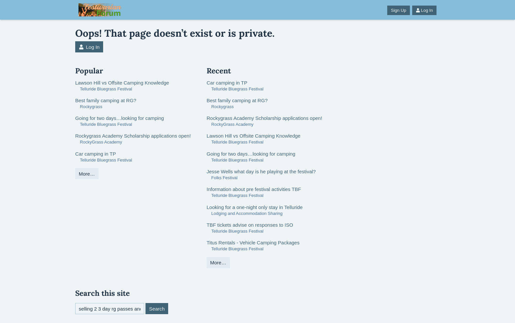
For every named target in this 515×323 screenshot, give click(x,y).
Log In (424, 10)
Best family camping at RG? (105, 100)
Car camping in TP (95, 154)
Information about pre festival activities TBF (254, 189)
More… (87, 174)
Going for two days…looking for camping (119, 118)
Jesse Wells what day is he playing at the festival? (261, 171)
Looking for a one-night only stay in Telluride (254, 207)
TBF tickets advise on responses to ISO (250, 225)
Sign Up (398, 10)
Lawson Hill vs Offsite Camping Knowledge (122, 83)
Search (157, 309)
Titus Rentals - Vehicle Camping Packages (253, 242)
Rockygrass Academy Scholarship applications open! (133, 136)
